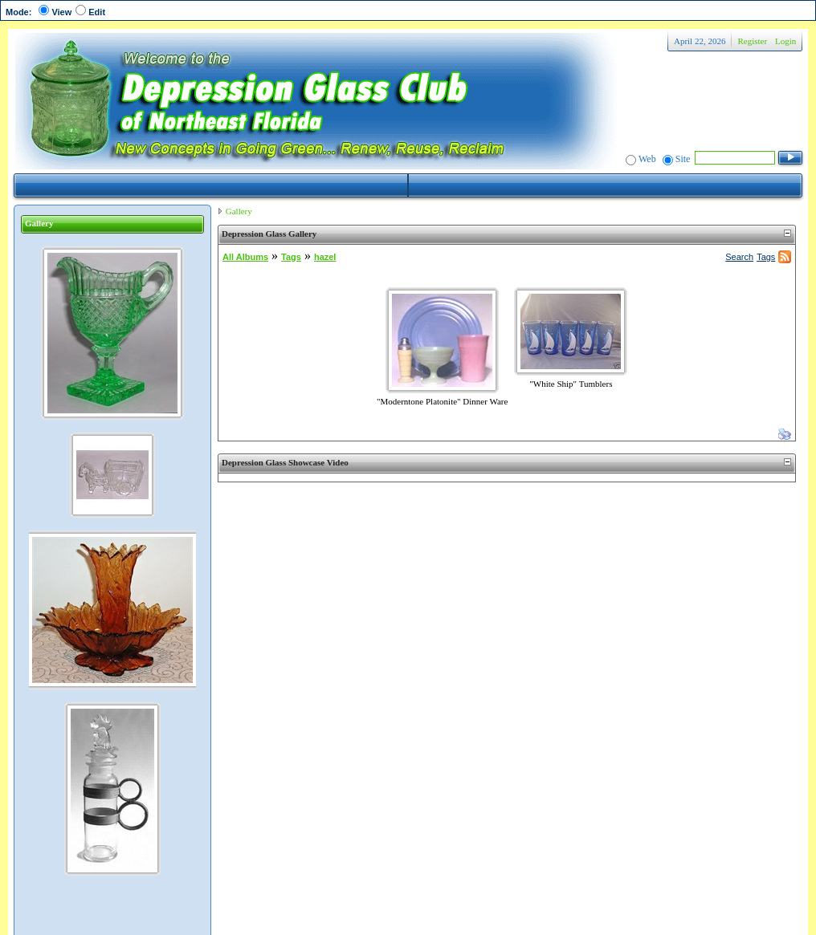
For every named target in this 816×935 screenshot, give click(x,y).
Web (647, 159)
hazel (325, 257)
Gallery (239, 211)
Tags (291, 257)
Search (739, 257)
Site (683, 159)
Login (785, 41)
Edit (96, 12)
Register (752, 41)
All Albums (245, 257)
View (61, 12)
